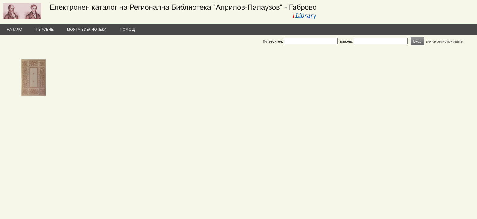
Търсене (45, 29)
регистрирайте (450, 41)
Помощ (127, 29)
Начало (14, 29)
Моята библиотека (86, 29)
